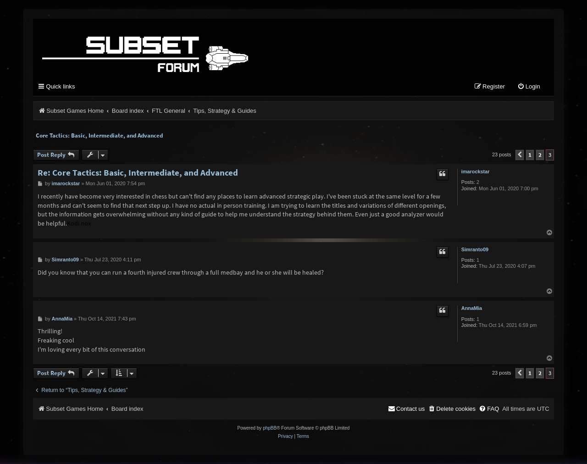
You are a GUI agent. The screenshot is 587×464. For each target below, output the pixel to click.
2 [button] (540, 155)
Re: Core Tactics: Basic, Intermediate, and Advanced (138, 172)
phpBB (270, 428)
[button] (519, 154)
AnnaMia (471, 308)
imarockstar (475, 171)
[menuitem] (528, 87)
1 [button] (530, 155)
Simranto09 (474, 249)
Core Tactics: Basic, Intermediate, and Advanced (99, 135)
